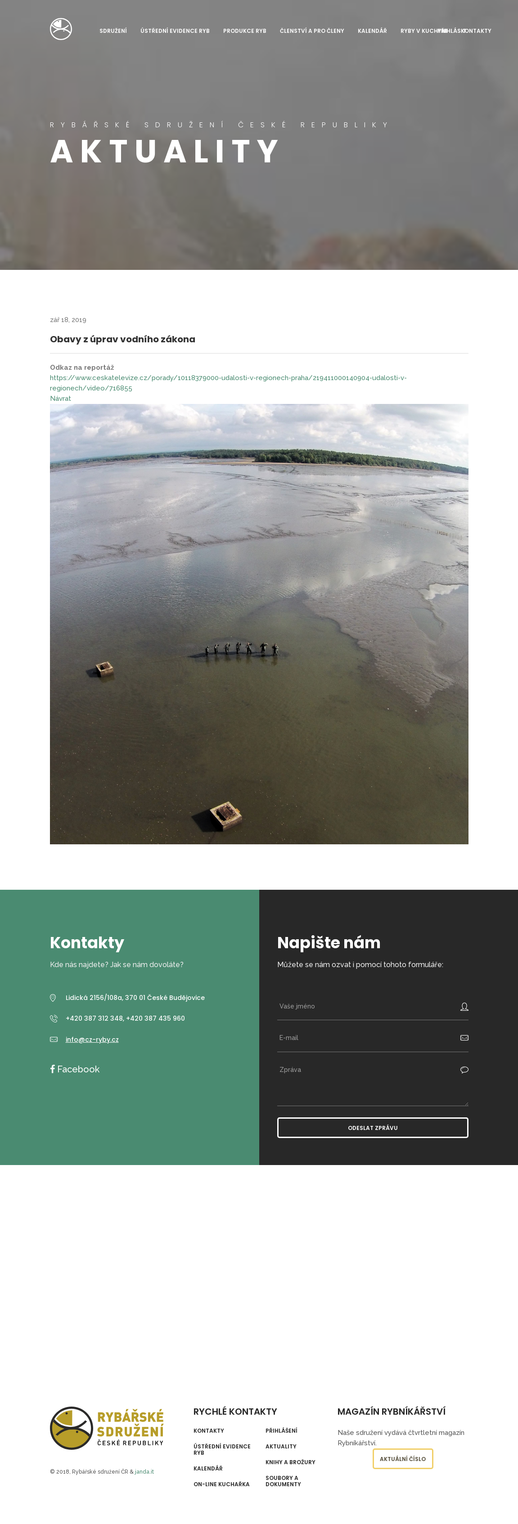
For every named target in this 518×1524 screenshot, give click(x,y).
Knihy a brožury (290, 1462)
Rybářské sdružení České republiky (61, 29)
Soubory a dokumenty (283, 1481)
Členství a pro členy (312, 31)
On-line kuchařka (222, 1484)
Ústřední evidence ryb (175, 31)
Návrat (60, 398)
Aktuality (281, 1446)
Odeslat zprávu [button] (373, 1128)
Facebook (77, 1069)
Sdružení (113, 31)
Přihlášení (281, 1431)
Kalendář (372, 31)
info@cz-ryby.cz (92, 1039)
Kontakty (476, 31)
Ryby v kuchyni (424, 31)
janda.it (144, 1472)
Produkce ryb (244, 31)
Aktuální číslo (403, 1459)
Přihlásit (451, 31)
